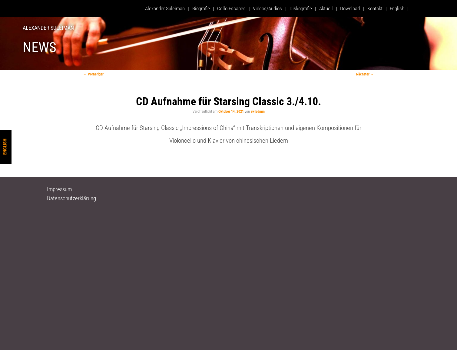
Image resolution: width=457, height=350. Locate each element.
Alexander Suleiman (48, 28)
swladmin (258, 111)
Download (350, 8)
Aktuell (326, 8)
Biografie (201, 8)
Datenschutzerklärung (71, 198)
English (5, 147)
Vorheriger (93, 74)
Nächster (365, 74)
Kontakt (374, 8)
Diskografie (301, 8)
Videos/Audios (267, 8)
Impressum (59, 189)
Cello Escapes (231, 8)
